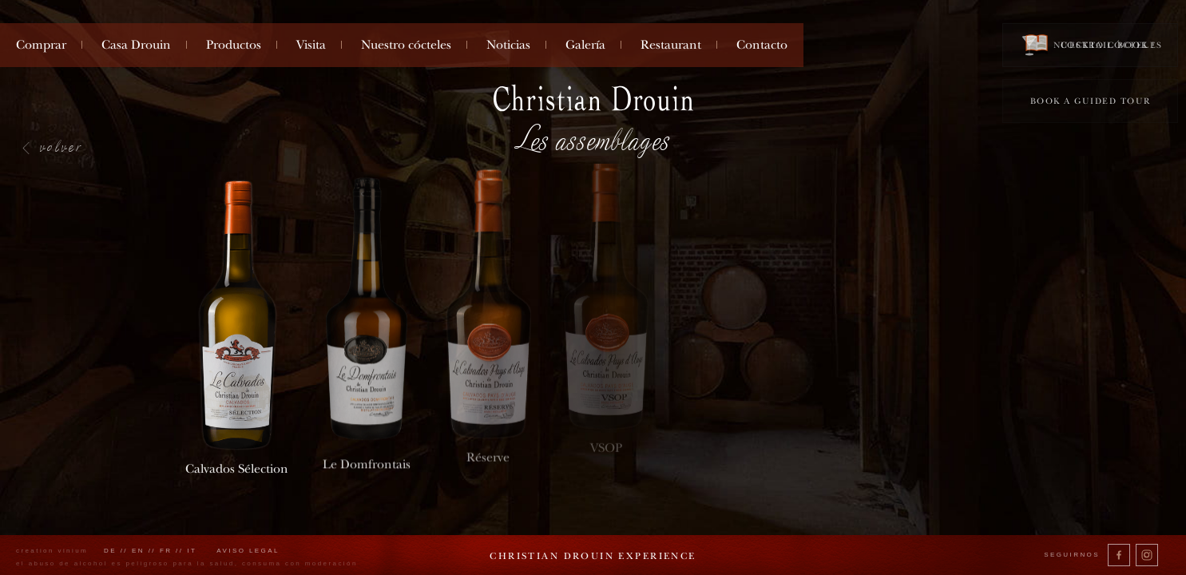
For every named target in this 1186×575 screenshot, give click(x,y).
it (191, 550)
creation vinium (52, 550)
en (138, 550)
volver (62, 146)
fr (166, 550)
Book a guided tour (1090, 101)
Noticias (508, 45)
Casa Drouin (136, 45)
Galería (585, 45)
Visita (311, 45)
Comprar (41, 45)
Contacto (761, 45)
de (110, 550)
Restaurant (671, 45)
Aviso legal (248, 550)
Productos (233, 45)
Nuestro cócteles (406, 45)
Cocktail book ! (1090, 44)
